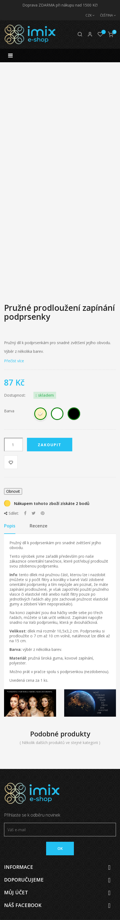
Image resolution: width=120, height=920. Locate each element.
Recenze (38, 526)
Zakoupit (49, 444)
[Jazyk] (105, 15)
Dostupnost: (15, 395)
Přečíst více (14, 360)
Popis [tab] (9, 526)
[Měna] (87, 15)
